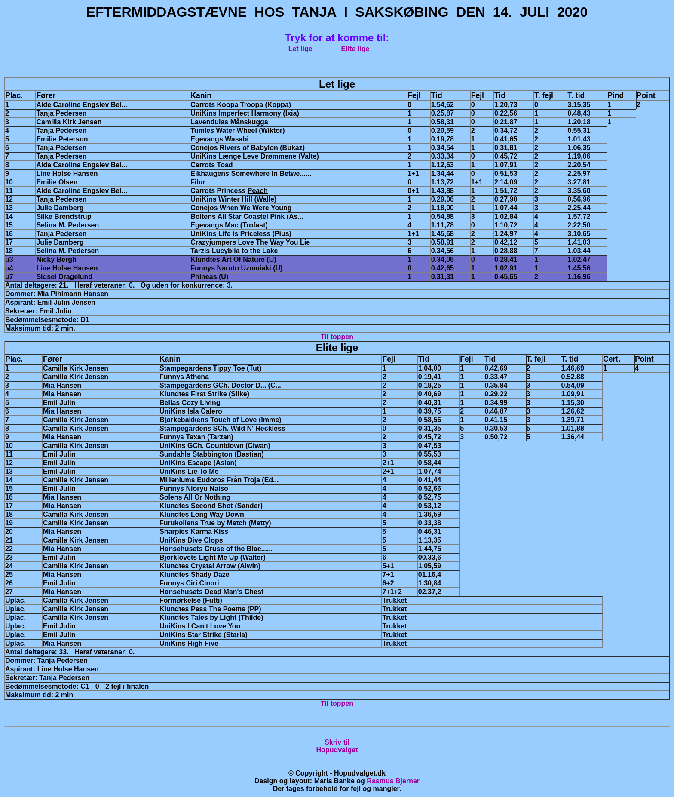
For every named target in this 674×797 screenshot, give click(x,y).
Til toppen (337, 336)
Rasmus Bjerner (393, 781)
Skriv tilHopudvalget (337, 746)
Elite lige (355, 48)
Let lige (300, 48)
